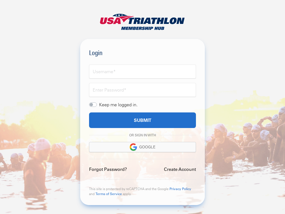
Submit (142, 120)
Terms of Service (108, 193)
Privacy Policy (180, 188)
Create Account (180, 169)
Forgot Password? (108, 169)
